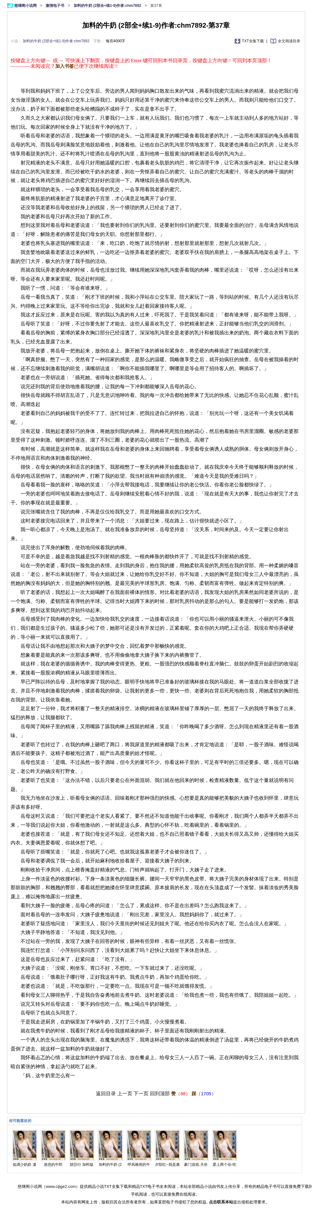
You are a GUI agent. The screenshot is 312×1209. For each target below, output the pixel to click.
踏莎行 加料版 (81, 1164)
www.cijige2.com (61, 1186)
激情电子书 (55, 5)
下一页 (140, 1093)
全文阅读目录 (289, 41)
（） (180, 1093)
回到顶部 (160, 1093)
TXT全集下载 (253, 41)
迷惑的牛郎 (53, 1164)
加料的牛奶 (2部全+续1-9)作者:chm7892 (108, 5)
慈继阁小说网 (26, 5)
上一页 (124, 1093)
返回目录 (106, 1093)
